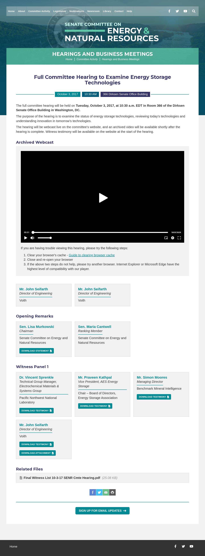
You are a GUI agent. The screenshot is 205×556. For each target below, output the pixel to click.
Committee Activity (39, 11)
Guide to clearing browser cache (92, 255)
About (21, 11)
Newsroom (93, 11)
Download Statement (35, 350)
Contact (119, 11)
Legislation (59, 11)
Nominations (77, 11)
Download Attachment (36, 453)
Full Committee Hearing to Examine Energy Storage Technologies (102, 80)
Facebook (93, 492)
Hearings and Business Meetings (102, 54)
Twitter (99, 492)
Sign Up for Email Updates (102, 511)
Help (129, 11)
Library (107, 11)
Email (106, 492)
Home (11, 11)
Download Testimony (35, 410)
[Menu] (194, 11)
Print (112, 492)
